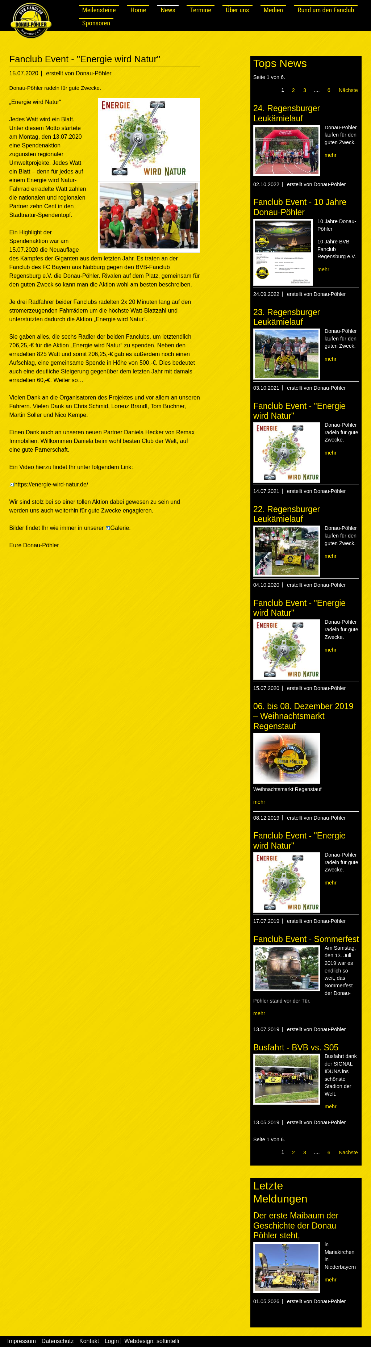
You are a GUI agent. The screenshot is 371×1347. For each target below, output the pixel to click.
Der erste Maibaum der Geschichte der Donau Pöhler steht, (296, 1225)
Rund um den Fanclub (326, 10)
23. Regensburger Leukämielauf (286, 317)
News (168, 10)
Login (112, 1341)
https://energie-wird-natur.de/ (48, 484)
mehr (331, 155)
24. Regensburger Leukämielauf (286, 113)
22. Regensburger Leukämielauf (286, 514)
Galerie (117, 528)
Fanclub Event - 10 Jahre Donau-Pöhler (299, 207)
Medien (273, 10)
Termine (200, 10)
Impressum (21, 1341)
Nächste (348, 90)
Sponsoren (96, 23)
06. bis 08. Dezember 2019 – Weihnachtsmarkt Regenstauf (303, 716)
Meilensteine (99, 10)
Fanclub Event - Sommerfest (306, 939)
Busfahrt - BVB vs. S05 (296, 1047)
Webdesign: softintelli (151, 1341)
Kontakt (89, 1341)
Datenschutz (58, 1341)
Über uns (237, 10)
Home (138, 10)
